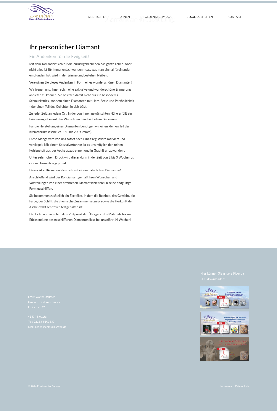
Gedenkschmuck (158, 16)
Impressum (226, 386)
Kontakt (234, 16)
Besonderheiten (199, 16)
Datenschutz (242, 386)
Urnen (125, 16)
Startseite (96, 16)
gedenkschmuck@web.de (50, 326)
